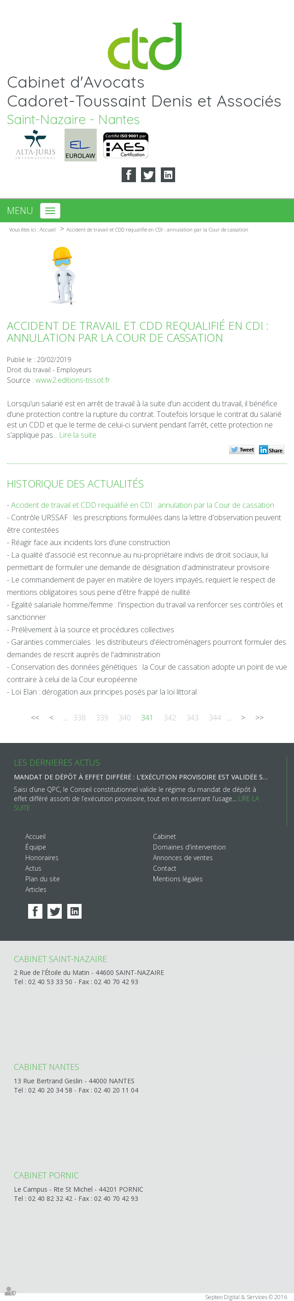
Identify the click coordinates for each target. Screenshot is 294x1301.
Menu (20, 210)
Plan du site (42, 878)
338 (79, 718)
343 (192, 718)
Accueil (48, 229)
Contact (164, 868)
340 (124, 718)
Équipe (35, 847)
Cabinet (164, 836)
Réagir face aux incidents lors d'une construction (90, 542)
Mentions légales (178, 878)
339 (102, 718)
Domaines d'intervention (189, 847)
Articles (36, 889)
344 (215, 718)
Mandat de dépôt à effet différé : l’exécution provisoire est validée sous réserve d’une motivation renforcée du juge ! (141, 776)
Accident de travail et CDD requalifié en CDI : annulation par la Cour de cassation (157, 229)
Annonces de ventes (183, 857)
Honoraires (42, 857)
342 (170, 718)
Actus (33, 868)
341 (147, 718)
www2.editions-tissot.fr (72, 380)
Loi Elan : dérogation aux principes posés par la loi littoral (104, 692)
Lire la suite (77, 435)
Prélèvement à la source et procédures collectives (92, 629)
